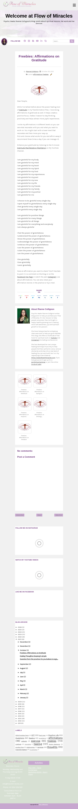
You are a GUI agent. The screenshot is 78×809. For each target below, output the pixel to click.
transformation (21, 750)
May (21, 681)
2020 (20, 702)
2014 (19, 716)
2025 (20, 630)
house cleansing (54, 744)
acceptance (42, 738)
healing (38, 743)
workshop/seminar (38, 362)
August (23, 668)
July (21, 672)
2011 (19, 723)
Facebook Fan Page (25, 277)
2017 (19, 709)
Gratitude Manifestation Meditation (31, 148)
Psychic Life (53, 735)
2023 (20, 634)
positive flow (19, 747)
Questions (19, 738)
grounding (28, 744)
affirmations (37, 74)
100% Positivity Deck (22, 735)
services (40, 747)
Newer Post (19, 515)
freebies (46, 74)
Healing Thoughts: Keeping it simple (33, 656)
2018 (20, 706)
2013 (20, 718)
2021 (19, 639)
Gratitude (23, 110)
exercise (35, 740)
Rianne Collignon (32, 71)
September (24, 664)
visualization (33, 749)
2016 (19, 711)
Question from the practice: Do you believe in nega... (39, 659)
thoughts (52, 746)
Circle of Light (36, 364)
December (24, 642)
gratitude (18, 744)
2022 (20, 637)
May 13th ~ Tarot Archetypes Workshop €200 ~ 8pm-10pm (38, 771)
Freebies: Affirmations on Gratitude (33, 653)
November (24, 646)
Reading (32, 738)
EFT (33, 735)
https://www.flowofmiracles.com (43, 358)
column (24, 741)
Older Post (58, 515)
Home (39, 515)
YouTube (54, 338)
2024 (20, 632)
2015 (19, 714)
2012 (19, 721)
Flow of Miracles (43, 804)
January (23, 698)
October (23, 650)
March (22, 689)
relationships (30, 747)
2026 (20, 627)
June (22, 677)
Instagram (52, 277)
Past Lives (42, 735)
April (22, 685)
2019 (19, 704)
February (23, 693)
